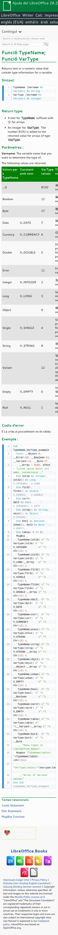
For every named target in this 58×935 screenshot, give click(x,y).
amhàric (32, 22)
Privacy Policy (39, 879)
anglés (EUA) (12, 22)
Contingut (9, 31)
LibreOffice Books (29, 850)
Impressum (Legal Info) (16, 879)
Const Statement (13, 805)
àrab (44, 22)
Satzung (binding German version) (22, 886)
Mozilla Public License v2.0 (30, 896)
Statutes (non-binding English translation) (26, 882)
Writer (27, 15)
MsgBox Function (13, 816)
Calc (39, 15)
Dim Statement (11, 810)
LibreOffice (10, 15)
